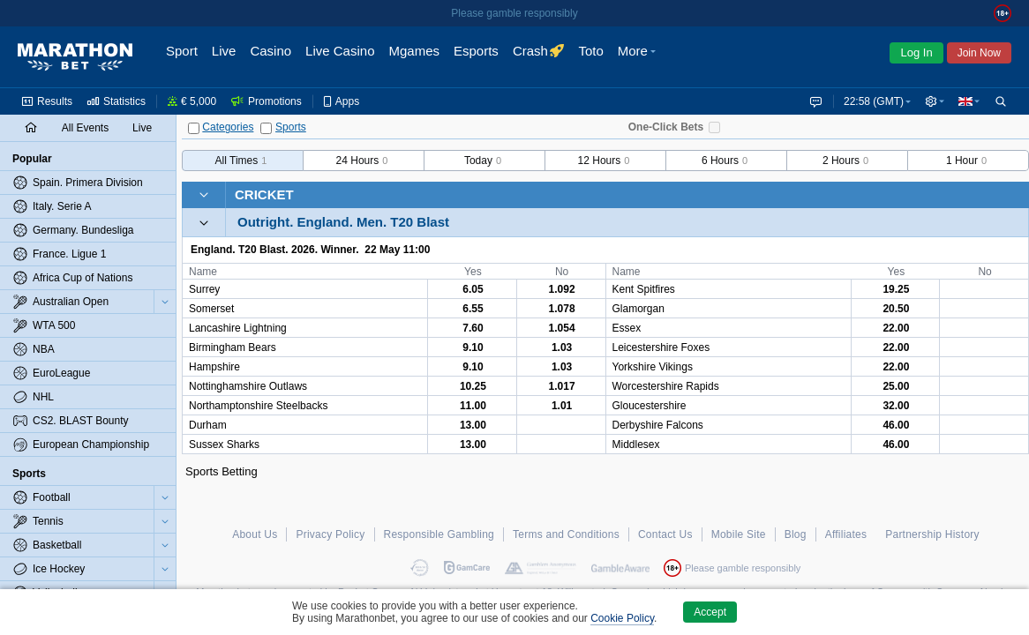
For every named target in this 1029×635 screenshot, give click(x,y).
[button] (932, 101)
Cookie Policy (622, 618)
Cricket (264, 194)
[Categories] (193, 128)
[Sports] (266, 128)
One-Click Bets (665, 127)
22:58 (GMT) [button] (870, 101)
